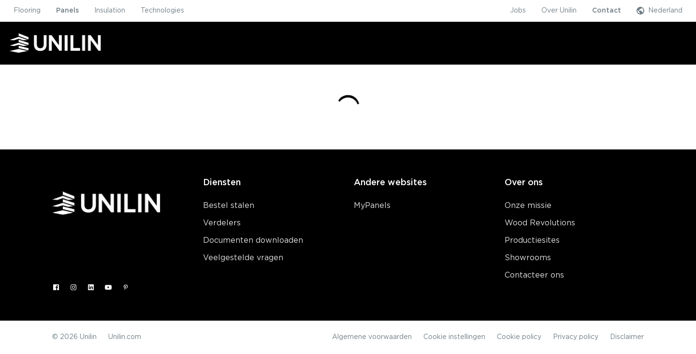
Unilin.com (124, 337)
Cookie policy (519, 337)
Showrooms (528, 258)
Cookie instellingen (454, 337)
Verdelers (222, 223)
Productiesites (532, 240)
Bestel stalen (228, 205)
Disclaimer (627, 337)
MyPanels (372, 205)
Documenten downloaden (253, 240)
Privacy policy (575, 337)
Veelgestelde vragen (243, 258)
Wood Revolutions (540, 223)
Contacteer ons (534, 275)
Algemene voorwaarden (372, 337)
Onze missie (528, 205)
